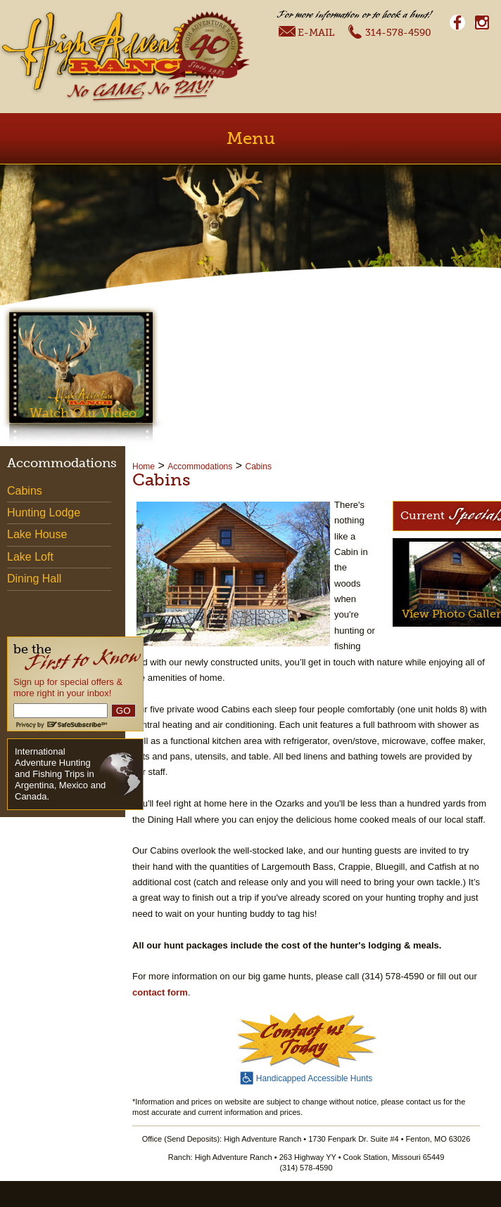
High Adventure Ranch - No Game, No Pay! (107, 57)
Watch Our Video (83, 413)
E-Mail (306, 31)
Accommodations (199, 466)
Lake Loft (30, 557)
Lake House (37, 534)
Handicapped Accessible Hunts (306, 1077)
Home (143, 466)
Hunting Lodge (43, 512)
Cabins (259, 466)
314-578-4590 (389, 31)
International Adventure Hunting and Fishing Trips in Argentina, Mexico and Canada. (60, 774)
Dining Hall (34, 579)
